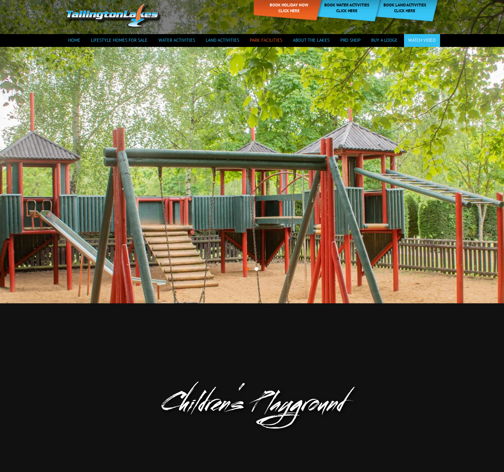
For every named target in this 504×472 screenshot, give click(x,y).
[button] (247, 230)
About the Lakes (311, 40)
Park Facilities (266, 40)
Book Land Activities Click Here (404, 7)
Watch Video (422, 40)
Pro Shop (350, 40)
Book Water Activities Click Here (346, 7)
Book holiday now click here (289, 7)
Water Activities (176, 40)
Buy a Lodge (384, 40)
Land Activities (222, 40)
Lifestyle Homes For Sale (119, 40)
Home (74, 40)
